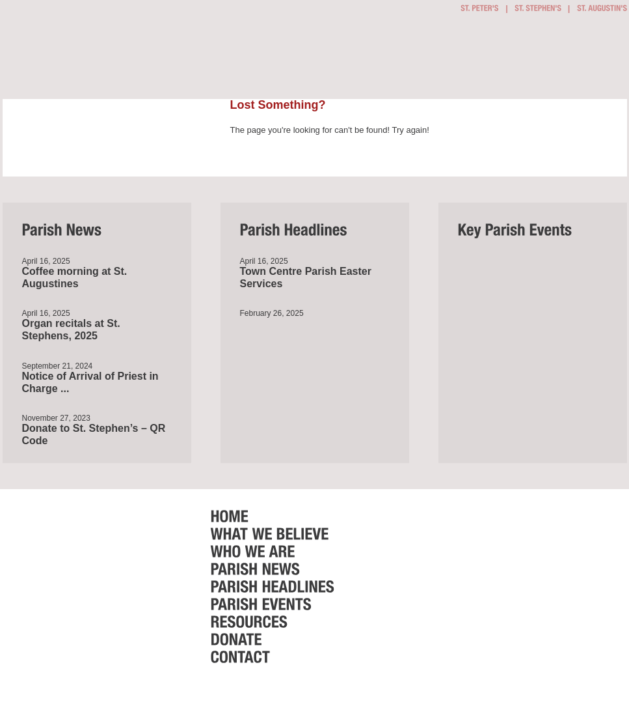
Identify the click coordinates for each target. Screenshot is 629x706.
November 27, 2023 (56, 418)
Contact (604, 59)
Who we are (406, 59)
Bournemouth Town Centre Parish (96, 44)
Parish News (444, 59)
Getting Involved (270, 58)
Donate (570, 59)
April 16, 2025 (46, 261)
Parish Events (495, 59)
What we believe (345, 59)
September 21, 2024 (57, 366)
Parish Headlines (467, 59)
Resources (532, 59)
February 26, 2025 (272, 313)
